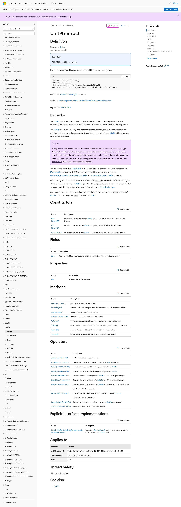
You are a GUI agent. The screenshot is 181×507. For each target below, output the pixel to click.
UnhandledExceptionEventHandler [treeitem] (17, 363)
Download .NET (171, 9)
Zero (53, 256)
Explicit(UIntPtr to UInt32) (60, 375)
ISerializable (66, 107)
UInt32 (92, 195)
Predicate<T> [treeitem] (10, 112)
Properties (151, 42)
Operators (151, 48)
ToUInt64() (55, 334)
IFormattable (55, 172)
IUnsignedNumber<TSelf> (102, 175)
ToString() (54, 325)
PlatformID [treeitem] (8, 103)
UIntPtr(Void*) (56, 232)
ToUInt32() (55, 330)
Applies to (151, 54)
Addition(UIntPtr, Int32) (59, 358)
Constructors (152, 36)
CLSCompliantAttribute (68, 100)
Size (52, 279)
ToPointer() (55, 321)
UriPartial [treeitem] (8, 406)
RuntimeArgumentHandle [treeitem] (14, 137)
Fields (149, 39)
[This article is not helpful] (168, 66)
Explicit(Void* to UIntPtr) (60, 393)
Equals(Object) (56, 308)
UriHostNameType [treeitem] (11, 389)
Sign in (175, 3)
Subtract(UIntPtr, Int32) (59, 316)
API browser (69, 26)
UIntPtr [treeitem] (9, 325)
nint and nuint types (107, 187)
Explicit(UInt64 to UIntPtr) (60, 371)
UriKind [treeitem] (7, 397)
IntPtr (57, 486)
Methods (150, 45)
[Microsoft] (4, 3)
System (62, 47)
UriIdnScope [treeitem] (9, 393)
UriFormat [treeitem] (8, 380)
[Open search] (170, 3)
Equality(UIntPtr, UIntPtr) (60, 362)
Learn (53, 26)
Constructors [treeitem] (11, 329)
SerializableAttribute (87, 100)
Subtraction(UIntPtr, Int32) (61, 406)
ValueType (73, 94)
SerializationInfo (99, 430)
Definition (151, 30)
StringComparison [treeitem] (11, 184)
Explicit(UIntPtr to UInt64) (60, 380)
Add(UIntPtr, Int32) (58, 303)
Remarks (150, 33)
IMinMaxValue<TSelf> (78, 175)
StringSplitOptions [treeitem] (11, 193)
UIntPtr (56, 121)
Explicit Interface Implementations (159, 51)
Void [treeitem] (6, 483)
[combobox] (19, 29)
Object (63, 94)
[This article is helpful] (165, 66)
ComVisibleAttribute (104, 100)
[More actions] (129, 26)
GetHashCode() (56, 312)
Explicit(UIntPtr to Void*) (60, 384)
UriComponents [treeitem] (10, 376)
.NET (60, 26)
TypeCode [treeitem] (8, 286)
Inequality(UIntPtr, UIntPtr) (61, 402)
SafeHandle (57, 161)
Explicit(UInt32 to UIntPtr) (60, 367)
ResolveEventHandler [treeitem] (12, 133)
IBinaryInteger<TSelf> (59, 175)
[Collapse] (34, 24)
